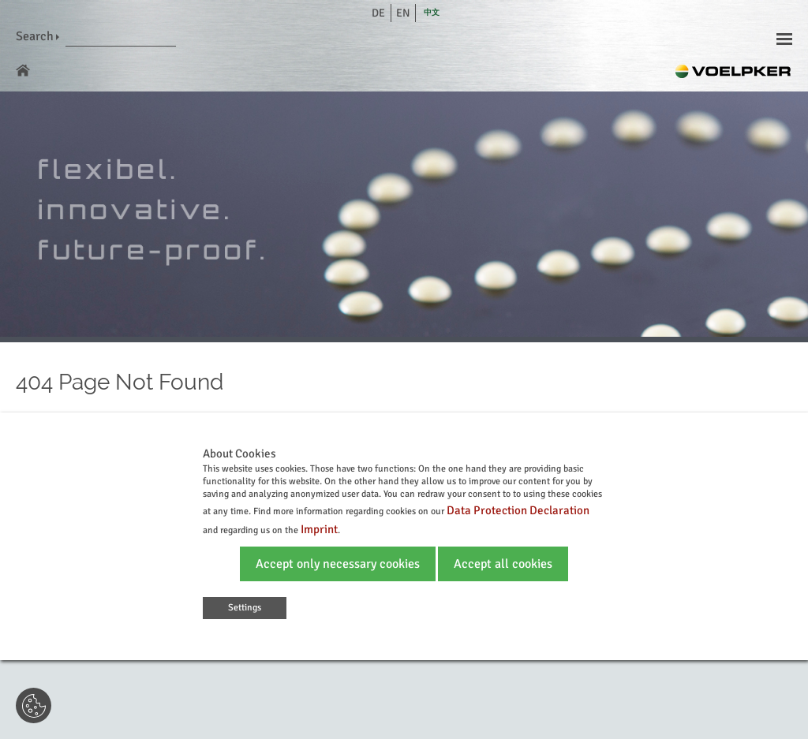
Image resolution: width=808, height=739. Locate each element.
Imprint (319, 529)
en (403, 13)
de (378, 13)
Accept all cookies (503, 564)
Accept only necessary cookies (338, 564)
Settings (244, 608)
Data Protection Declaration (518, 510)
